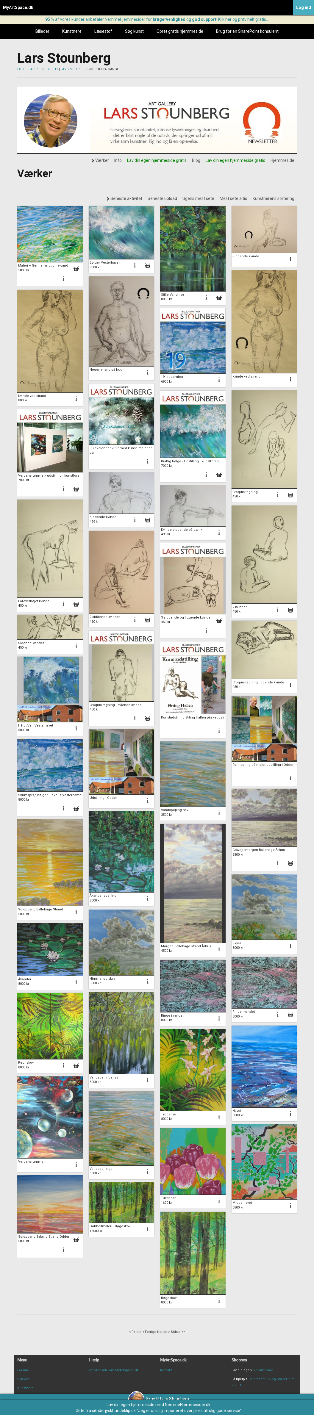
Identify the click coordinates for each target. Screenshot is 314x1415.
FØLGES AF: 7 (27, 69)
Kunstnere (72, 31)
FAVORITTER (70, 69)
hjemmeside (263, 1370)
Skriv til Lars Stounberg (158, 1398)
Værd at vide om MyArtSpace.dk (114, 1370)
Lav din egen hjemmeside (130, 1404)
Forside (23, 1370)
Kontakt (166, 1370)
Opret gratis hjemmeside (180, 31)
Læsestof (103, 31)
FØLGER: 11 (49, 69)
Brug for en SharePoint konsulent (247, 31)
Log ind (303, 7)
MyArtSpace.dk (18, 7)
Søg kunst (134, 31)
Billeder (42, 31)
